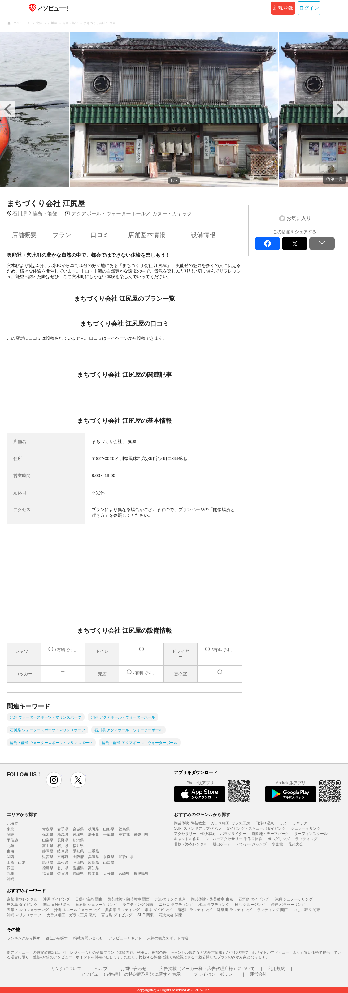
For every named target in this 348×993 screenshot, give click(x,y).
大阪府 (78, 857)
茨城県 (78, 834)
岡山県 (78, 862)
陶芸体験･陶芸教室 (190, 823)
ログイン (309, 8)
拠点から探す (57, 938)
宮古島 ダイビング (116, 915)
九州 (10, 873)
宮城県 (78, 829)
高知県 (93, 868)
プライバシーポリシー (215, 974)
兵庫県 (93, 857)
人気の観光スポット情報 (167, 938)
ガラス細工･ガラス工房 (230, 823)
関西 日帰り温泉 (56, 904)
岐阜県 (62, 851)
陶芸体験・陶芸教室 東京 (212, 899)
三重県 (93, 851)
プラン (62, 234)
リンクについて (66, 968)
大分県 (108, 873)
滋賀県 (47, 857)
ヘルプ (100, 968)
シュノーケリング (305, 828)
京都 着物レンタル (22, 899)
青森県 (47, 829)
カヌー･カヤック (293, 823)
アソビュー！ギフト (125, 938)
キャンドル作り (187, 839)
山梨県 (47, 840)
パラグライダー (233, 834)
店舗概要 (24, 234)
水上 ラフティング (213, 904)
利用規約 (276, 968)
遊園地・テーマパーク (270, 834)
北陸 (10, 846)
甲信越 (12, 840)
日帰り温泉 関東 (88, 899)
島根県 (62, 862)
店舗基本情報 (146, 234)
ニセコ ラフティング (176, 904)
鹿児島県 (141, 873)
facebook (267, 243)
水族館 (277, 844)
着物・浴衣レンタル (190, 844)
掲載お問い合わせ (88, 938)
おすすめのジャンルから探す (202, 814)
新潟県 (78, 840)
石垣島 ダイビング (253, 899)
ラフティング (306, 839)
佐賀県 (62, 873)
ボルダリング (279, 839)
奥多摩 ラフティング (122, 910)
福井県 (78, 846)
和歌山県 (126, 857)
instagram (54, 780)
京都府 (62, 857)
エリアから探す (22, 814)
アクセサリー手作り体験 (194, 834)
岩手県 (62, 829)
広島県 (93, 862)
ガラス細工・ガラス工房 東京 (71, 915)
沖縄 (10, 879)
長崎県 (78, 873)
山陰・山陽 (16, 862)
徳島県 (47, 868)
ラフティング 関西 (272, 910)
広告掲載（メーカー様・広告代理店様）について (207, 968)
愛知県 (78, 851)
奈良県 (108, 857)
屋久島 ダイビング (22, 904)
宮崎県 (124, 873)
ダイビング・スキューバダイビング (255, 828)
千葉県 (108, 834)
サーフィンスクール (311, 834)
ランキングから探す (23, 938)
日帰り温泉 (264, 823)
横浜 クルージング (250, 904)
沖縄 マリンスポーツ (24, 915)
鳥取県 (47, 862)
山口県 (108, 862)
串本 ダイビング (158, 910)
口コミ (99, 234)
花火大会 (295, 844)
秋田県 (93, 829)
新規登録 (283, 8)
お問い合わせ (133, 968)
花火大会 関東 (170, 915)
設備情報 (203, 234)
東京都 (124, 834)
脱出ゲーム (222, 844)
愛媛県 (78, 868)
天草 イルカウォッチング (28, 910)
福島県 (124, 829)
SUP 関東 (145, 915)
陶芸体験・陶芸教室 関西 (129, 899)
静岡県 (47, 851)
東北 (10, 829)
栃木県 (47, 834)
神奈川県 (141, 834)
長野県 (62, 840)
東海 (10, 851)
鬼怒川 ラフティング (194, 910)
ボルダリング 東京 (170, 899)
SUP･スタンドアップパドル (197, 828)
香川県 (62, 868)
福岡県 (47, 873)
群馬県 (62, 834)
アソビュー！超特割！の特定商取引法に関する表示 (131, 974)
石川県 (62, 846)
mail (322, 243)
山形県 (108, 829)
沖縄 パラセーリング (288, 904)
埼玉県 (93, 834)
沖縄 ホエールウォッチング (77, 910)
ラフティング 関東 (138, 904)
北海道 (12, 823)
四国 (10, 868)
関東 (10, 834)
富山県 (47, 846)
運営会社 (258, 974)
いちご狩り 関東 (306, 910)
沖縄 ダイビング (56, 899)
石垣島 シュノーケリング (96, 904)
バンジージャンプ (252, 844)
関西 (10, 857)
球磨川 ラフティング (234, 910)
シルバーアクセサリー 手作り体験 (233, 839)
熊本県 (93, 873)
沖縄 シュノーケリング (294, 899)
